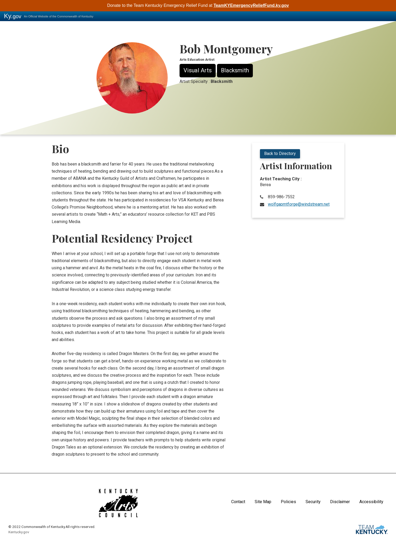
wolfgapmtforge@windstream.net (299, 204)
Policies (288, 501)
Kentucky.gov (18, 532)
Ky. (12, 16)
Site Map (263, 501)
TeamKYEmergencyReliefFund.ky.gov (251, 5)
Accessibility (371, 501)
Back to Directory (280, 153)
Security (313, 501)
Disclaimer (340, 501)
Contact (238, 501)
